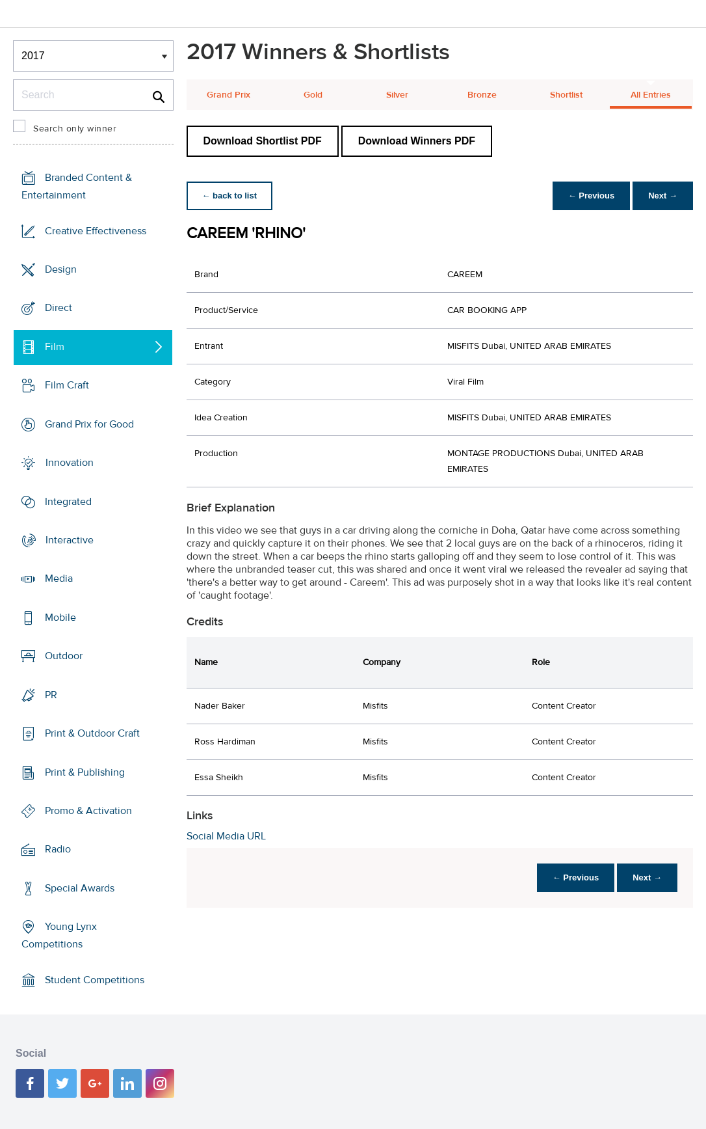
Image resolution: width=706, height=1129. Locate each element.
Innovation (70, 462)
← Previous (591, 195)
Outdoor (64, 655)
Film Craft (67, 385)
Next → (662, 195)
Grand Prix (228, 95)
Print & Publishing (85, 771)
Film (54, 346)
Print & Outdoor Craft (92, 733)
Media (59, 578)
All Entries (651, 95)
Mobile (60, 617)
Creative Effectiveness (95, 231)
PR (51, 694)
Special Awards (79, 888)
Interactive (70, 540)
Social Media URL (226, 836)
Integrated (68, 501)
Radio (58, 849)
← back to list (229, 195)
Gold (313, 95)
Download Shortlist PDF (262, 140)
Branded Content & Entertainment (76, 186)
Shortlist (566, 95)
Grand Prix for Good (89, 424)
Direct (58, 307)
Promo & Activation (88, 810)
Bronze (482, 95)
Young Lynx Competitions (59, 935)
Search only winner (74, 129)
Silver (397, 95)
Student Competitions (94, 979)
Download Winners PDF (416, 140)
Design (61, 269)
